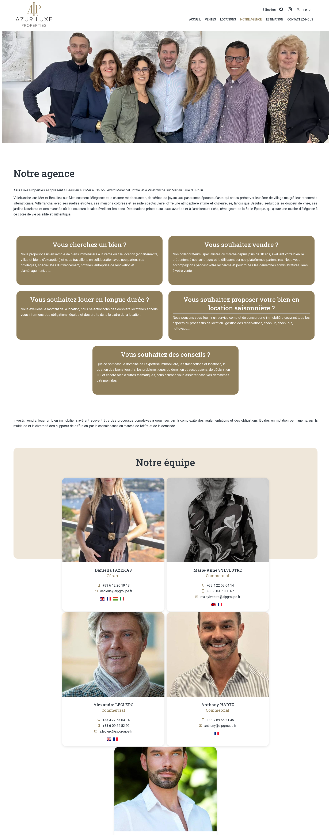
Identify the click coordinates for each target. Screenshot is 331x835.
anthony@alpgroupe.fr (263, 591)
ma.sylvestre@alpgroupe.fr (137, 597)
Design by (247, 825)
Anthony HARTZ (259, 570)
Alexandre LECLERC (197, 570)
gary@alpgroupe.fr (168, 725)
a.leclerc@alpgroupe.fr (199, 597)
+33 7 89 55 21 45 (262, 585)
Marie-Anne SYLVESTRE (134, 570)
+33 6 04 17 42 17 (168, 719)
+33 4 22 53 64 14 (136, 585)
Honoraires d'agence (165, 825)
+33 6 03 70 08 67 (136, 591)
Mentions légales (133, 825)
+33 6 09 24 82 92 (199, 591)
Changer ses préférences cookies (210, 825)
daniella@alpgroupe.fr (74, 591)
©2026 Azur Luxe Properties (94, 825)
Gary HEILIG (165, 704)
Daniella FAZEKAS (71, 570)
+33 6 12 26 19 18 (73, 585)
